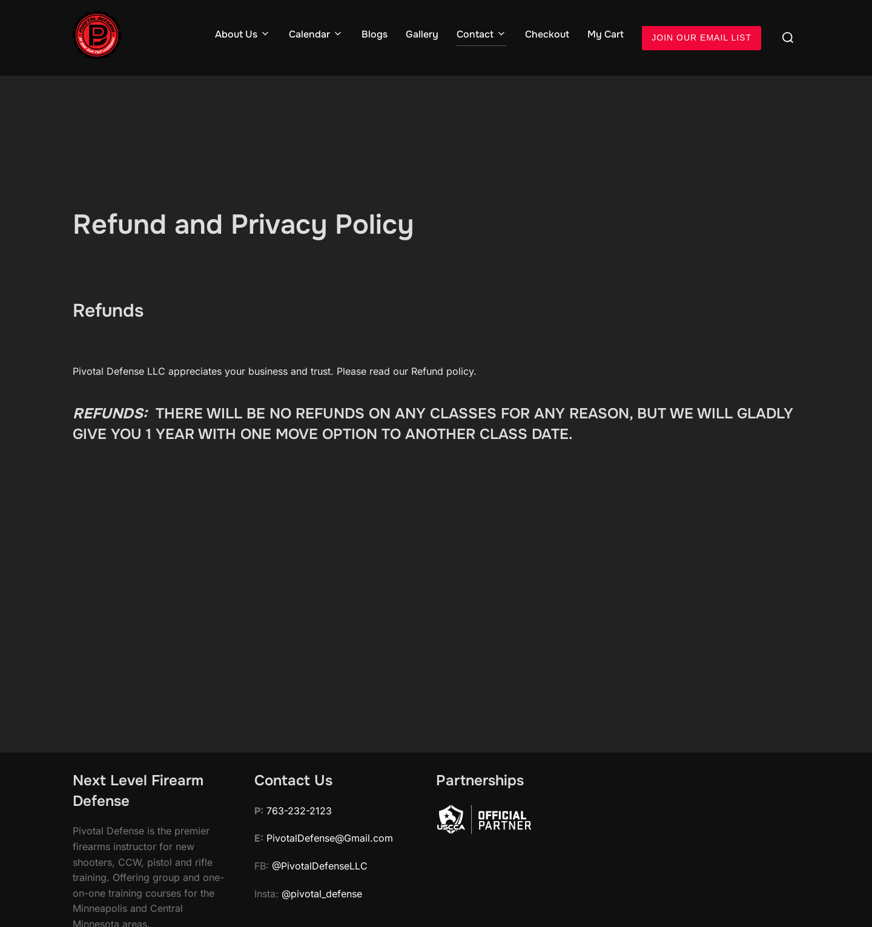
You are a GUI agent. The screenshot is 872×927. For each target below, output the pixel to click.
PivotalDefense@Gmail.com (329, 838)
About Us (243, 34)
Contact (482, 34)
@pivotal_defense (322, 894)
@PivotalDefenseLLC (320, 866)
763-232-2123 (299, 811)
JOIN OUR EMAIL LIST (701, 37)
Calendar (316, 34)
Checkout (547, 34)
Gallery (422, 34)
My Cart (605, 34)
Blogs (375, 34)
